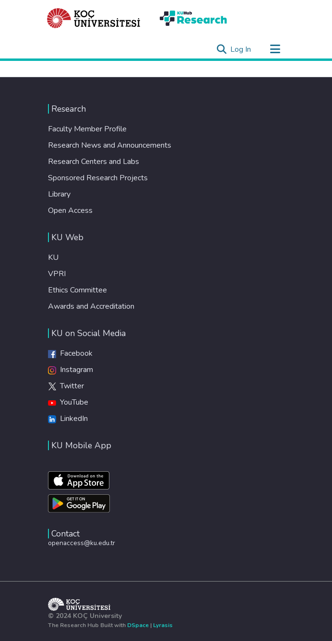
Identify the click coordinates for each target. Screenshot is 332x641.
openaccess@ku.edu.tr (81, 543)
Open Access (70, 210)
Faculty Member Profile (87, 129)
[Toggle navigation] (274, 49)
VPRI (57, 273)
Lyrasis (163, 625)
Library (59, 194)
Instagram (70, 369)
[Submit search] (221, 49)
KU (53, 257)
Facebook (70, 353)
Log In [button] (241, 49)
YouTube (68, 402)
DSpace (138, 625)
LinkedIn (68, 418)
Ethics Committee (77, 290)
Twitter (66, 386)
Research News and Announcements (109, 145)
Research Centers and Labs (93, 161)
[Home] (94, 18)
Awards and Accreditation (91, 306)
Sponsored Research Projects (98, 178)
